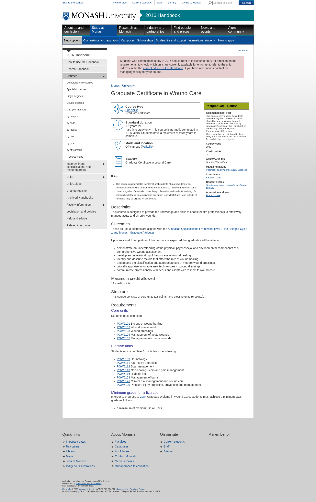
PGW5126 (123, 381)
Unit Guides (74, 183)
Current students (141, 2)
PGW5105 (123, 338)
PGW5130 (123, 384)
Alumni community (236, 29)
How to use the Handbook (83, 62)
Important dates (76, 441)
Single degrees (75, 96)
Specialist (131, 110)
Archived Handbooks (80, 197)
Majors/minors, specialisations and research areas (79, 166)
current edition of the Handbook (163, 68)
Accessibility (122, 489)
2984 (143, 396)
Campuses (128, 40)
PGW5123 (123, 377)
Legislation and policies (81, 211)
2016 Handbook (162, 15)
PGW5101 (123, 323)
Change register (77, 190)
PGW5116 (123, 373)
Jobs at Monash (76, 461)
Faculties (120, 441)
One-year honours (76, 109)
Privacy (142, 489)
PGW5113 (123, 370)
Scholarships (145, 40)
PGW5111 (123, 362)
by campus (72, 116)
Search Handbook (78, 69)
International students (202, 40)
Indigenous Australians (80, 466)
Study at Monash (98, 29)
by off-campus (74, 150)
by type (71, 143)
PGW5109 (123, 359)
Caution (133, 489)
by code (71, 123)
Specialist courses (76, 89)
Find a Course (213, 195)
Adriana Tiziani (213, 177)
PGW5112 (123, 366)
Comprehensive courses (80, 82)
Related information (79, 225)
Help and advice (77, 218)
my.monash (119, 2)
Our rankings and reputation (101, 40)
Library (172, 2)
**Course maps (75, 156)
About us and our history (73, 29)
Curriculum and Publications (89, 483)
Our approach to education (132, 466)
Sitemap (169, 451)
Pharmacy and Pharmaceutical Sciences (226, 170)
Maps (69, 456)
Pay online (72, 446)
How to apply (226, 40)
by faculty (72, 129)
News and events (208, 29)
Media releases (124, 461)
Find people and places (182, 29)
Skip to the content (73, 2)
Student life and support (171, 40)
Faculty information (79, 204)
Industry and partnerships (155, 29)
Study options (72, 40)
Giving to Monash (192, 2)
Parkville (147, 146)
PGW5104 (123, 334)
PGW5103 (123, 331)
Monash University (123, 85)
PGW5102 (123, 327)
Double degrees (75, 102)
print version (243, 50)
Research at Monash (128, 29)
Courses (72, 76)
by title (70, 136)
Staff (160, 2)
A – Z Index (122, 451)
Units (70, 176)
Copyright (66, 489)
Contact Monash (125, 456)
